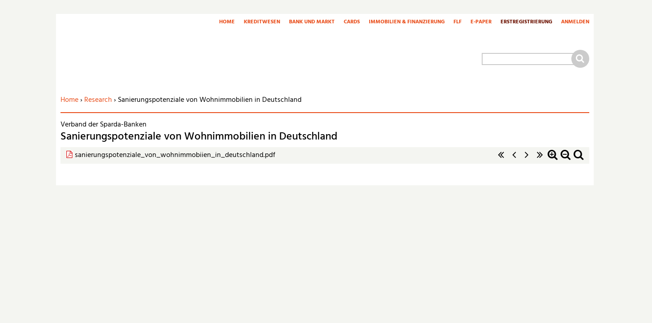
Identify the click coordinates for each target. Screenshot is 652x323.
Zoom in (552, 159)
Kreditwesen (262, 22)
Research (98, 100)
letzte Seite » (540, 159)
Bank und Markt (312, 22)
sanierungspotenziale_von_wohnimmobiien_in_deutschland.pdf (175, 155)
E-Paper (481, 22)
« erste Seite (501, 159)
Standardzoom (578, 159)
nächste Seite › (527, 159)
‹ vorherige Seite (514, 159)
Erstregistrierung (526, 22)
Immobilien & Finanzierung (407, 22)
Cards (352, 22)
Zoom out (565, 159)
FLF (457, 22)
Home (227, 22)
